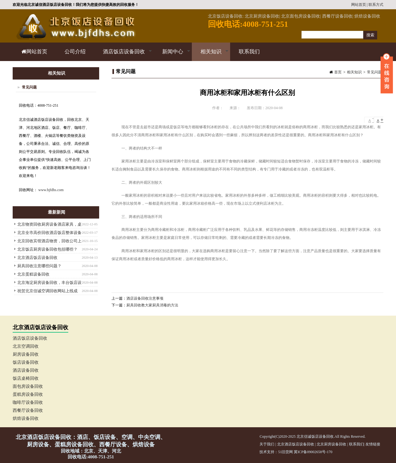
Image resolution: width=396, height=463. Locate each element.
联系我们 (249, 52)
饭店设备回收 (26, 362)
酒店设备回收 (26, 370)
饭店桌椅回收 (26, 378)
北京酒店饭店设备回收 (37, 257)
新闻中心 (172, 55)
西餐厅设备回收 (28, 410)
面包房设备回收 (28, 386)
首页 (338, 72)
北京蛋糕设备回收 (33, 274)
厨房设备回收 (26, 354)
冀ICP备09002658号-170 (313, 452)
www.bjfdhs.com (51, 190)
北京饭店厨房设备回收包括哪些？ (47, 249)
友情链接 (372, 444)
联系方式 (376, 4)
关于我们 (266, 444)
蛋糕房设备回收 (28, 394)
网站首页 (358, 4)
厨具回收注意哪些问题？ (39, 266)
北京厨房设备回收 (331, 444)
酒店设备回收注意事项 (144, 298)
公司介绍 (75, 52)
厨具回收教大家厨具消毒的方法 (152, 305)
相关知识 (210, 55)
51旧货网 (285, 452)
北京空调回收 (26, 346)
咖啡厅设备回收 (28, 402)
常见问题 (374, 72)
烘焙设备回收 (26, 418)
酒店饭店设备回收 (123, 55)
